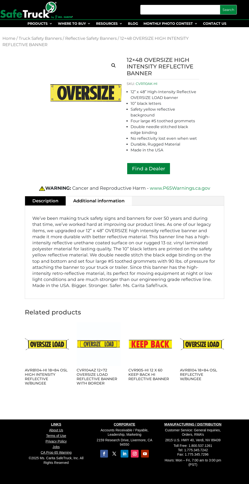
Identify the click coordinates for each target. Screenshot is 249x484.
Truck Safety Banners (40, 38)
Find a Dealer (148, 169)
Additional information (98, 201)
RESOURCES (107, 24)
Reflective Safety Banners (91, 38)
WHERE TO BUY (72, 24)
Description (45, 201)
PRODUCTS (37, 24)
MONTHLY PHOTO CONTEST (168, 24)
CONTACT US (214, 24)
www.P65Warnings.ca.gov (180, 188)
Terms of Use (56, 436)
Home (8, 38)
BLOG (133, 24)
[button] (113, 65)
